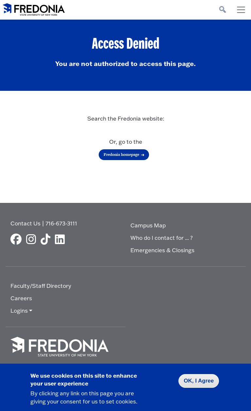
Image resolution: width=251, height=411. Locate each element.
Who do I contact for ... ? (161, 237)
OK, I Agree (199, 381)
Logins (19, 310)
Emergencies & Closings (162, 250)
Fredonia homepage (121, 154)
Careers (21, 298)
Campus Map (148, 225)
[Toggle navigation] (240, 10)
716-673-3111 (61, 223)
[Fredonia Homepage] (34, 8)
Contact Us (25, 223)
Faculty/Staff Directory (40, 285)
